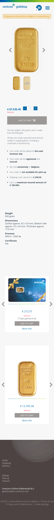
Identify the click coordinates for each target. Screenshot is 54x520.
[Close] (48, 19)
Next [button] (44, 50)
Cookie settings (41, 504)
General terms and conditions (24, 501)
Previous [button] (10, 50)
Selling (5, 475)
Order (5, 460)
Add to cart (27, 120)
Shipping (6, 463)
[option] (27, 50)
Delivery (6, 465)
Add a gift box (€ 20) (27, 318)
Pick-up (5, 478)
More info (27, 328)
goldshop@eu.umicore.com (15, 491)
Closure (6, 481)
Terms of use (47, 501)
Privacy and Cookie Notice (19, 504)
